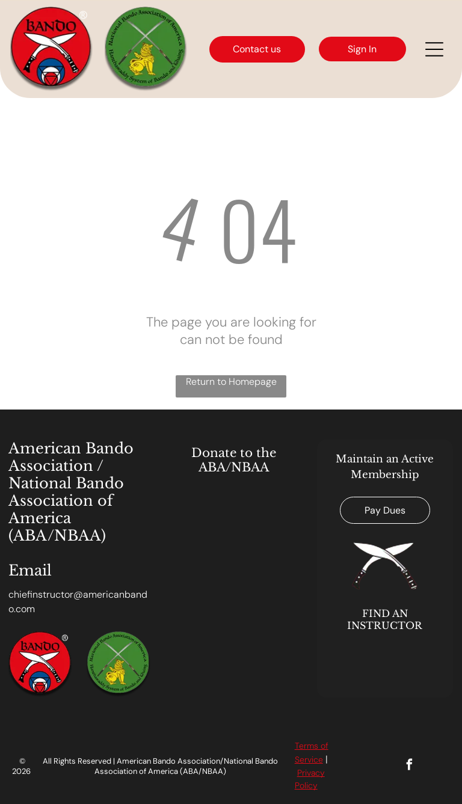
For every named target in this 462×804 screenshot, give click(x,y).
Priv (304, 772)
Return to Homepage (231, 381)
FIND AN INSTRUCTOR (384, 619)
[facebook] (409, 766)
